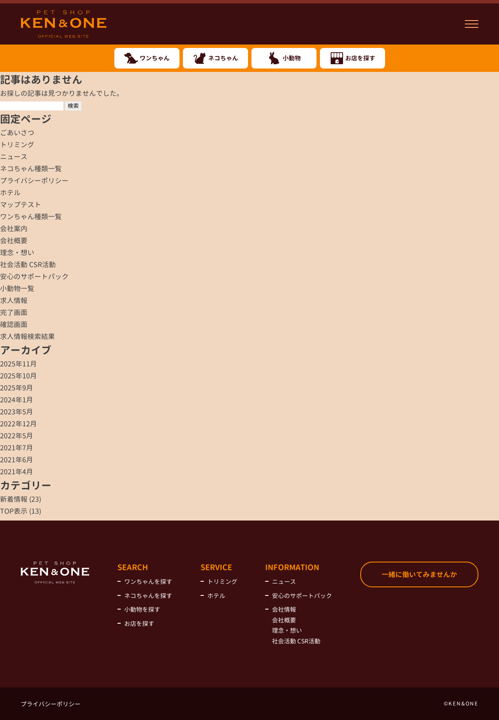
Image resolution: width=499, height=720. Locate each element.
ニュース (13, 156)
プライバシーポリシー (34, 180)
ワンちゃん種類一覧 (31, 216)
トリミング (17, 144)
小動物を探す (142, 609)
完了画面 (13, 312)
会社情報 (284, 609)
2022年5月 (16, 435)
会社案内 (13, 228)
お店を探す (139, 623)
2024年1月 (16, 400)
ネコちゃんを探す (148, 596)
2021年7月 (16, 447)
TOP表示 (13, 511)
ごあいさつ (17, 132)
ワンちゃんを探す (148, 581)
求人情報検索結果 (27, 336)
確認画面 (13, 324)
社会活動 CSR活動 (28, 264)
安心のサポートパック (34, 276)
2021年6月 (16, 459)
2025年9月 (16, 388)
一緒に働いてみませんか (419, 574)
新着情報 (13, 499)
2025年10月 (18, 376)
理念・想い (17, 252)
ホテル (10, 192)
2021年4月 (16, 471)
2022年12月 (18, 423)
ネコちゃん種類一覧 (31, 168)
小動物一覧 (17, 288)
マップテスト (20, 204)
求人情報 (13, 300)
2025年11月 (18, 364)
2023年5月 (16, 412)
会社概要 (13, 240)
